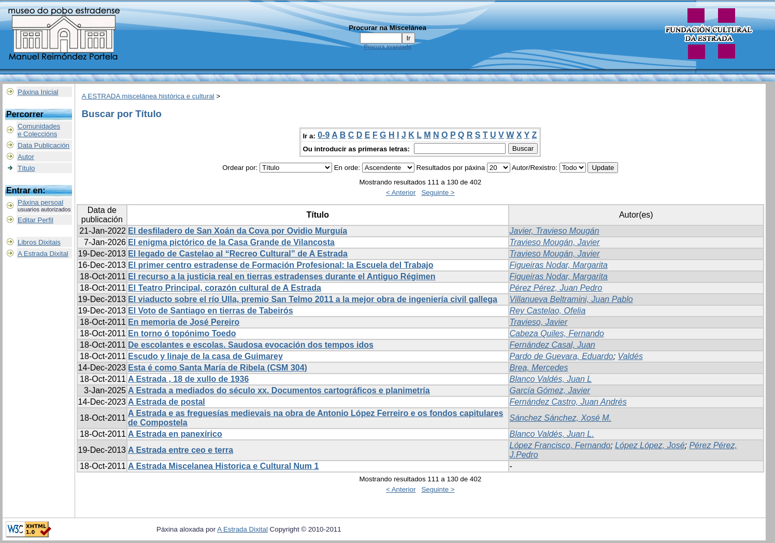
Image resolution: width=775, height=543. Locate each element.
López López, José (649, 445)
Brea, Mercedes (539, 367)
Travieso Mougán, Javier (555, 242)
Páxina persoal (40, 202)
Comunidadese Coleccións (39, 130)
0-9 (323, 135)
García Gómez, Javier (550, 390)
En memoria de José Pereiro (183, 322)
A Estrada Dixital (43, 254)
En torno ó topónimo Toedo (182, 333)
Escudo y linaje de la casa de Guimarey (205, 356)
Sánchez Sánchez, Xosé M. (561, 417)
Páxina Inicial (38, 92)
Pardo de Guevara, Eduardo (561, 356)
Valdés (630, 356)
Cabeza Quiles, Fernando (557, 333)
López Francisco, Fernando (560, 445)
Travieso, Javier (539, 322)
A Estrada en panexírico (175, 434)
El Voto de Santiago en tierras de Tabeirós (210, 310)
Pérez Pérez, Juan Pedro (556, 287)
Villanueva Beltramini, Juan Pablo (571, 299)
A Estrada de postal (166, 401)
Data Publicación (43, 145)
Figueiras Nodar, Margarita (559, 265)
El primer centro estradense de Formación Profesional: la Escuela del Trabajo (281, 265)
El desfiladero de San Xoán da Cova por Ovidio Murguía (237, 230)
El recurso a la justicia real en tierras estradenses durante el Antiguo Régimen (281, 276)
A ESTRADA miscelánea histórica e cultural (148, 96)
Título (26, 168)
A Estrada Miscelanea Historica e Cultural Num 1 (223, 466)
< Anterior (400, 192)
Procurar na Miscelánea (387, 28)
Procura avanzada (387, 47)
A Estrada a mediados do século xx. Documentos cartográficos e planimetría (279, 390)
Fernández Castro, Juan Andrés (568, 401)
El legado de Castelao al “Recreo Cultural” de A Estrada (238, 253)
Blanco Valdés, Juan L (551, 379)
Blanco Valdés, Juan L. (552, 434)
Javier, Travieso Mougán (554, 230)
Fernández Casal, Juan (552, 344)
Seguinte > (437, 192)
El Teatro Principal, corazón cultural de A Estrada (224, 287)
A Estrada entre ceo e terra (180, 450)
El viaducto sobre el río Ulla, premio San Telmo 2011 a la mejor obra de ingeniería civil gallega (312, 299)
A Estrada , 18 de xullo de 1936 (188, 379)
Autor (26, 157)
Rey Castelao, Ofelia (548, 310)
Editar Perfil (35, 220)
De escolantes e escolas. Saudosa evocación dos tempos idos (251, 344)
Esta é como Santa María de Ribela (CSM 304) (217, 367)
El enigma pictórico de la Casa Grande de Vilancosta (231, 242)
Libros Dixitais (39, 242)
